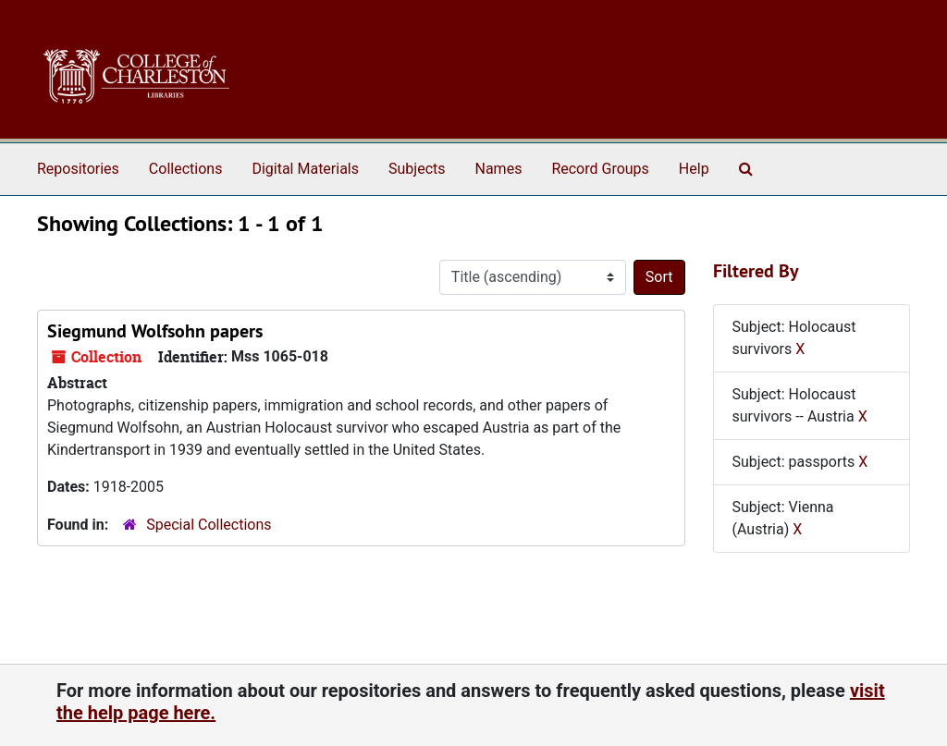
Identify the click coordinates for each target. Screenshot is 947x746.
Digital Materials (305, 168)
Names (499, 168)
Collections (186, 168)
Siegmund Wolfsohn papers (155, 331)
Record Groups (599, 168)
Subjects (416, 168)
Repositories (78, 168)
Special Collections (208, 524)
